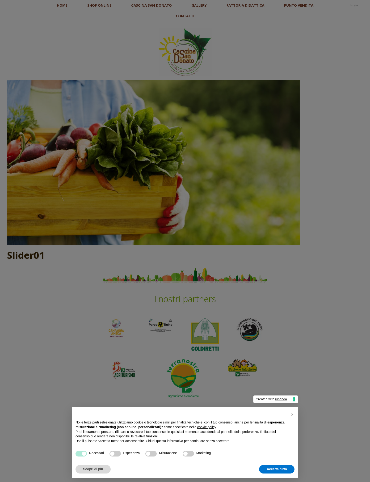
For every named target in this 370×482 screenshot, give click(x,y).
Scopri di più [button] (93, 469)
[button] (292, 414)
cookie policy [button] (206, 427)
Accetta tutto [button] (277, 469)
